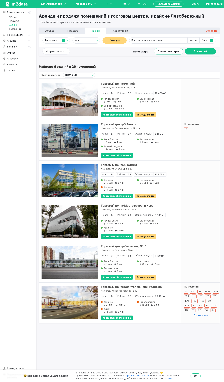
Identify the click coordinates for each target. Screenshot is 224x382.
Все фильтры (140, 52)
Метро (193, 40)
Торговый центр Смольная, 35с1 (123, 246)
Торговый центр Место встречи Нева (127, 205)
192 (208, 296)
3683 (207, 292)
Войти (195, 4)
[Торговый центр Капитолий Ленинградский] (68, 303)
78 (214, 296)
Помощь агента (145, 115)
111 (194, 296)
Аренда (13, 17)
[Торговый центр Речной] (68, 99)
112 (186, 310)
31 (186, 129)
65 (206, 306)
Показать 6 (200, 51)
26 (200, 296)
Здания (13, 25)
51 (186, 292)
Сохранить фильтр (56, 51)
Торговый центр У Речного (119, 124)
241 (214, 306)
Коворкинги (15, 29)
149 (216, 292)
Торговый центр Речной (118, 83)
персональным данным (137, 376)
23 (199, 292)
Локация (115, 40)
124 (193, 292)
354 (187, 296)
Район (207, 40)
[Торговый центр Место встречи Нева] (68, 221)
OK (195, 376)
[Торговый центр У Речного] (68, 140)
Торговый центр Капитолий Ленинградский (132, 286)
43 (200, 306)
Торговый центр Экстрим (119, 165)
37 (193, 310)
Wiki (170, 379)
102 (187, 306)
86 (206, 310)
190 (187, 301)
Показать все (201, 315)
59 (209, 301)
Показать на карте (168, 51)
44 (213, 310)
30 (199, 310)
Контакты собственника (117, 115)
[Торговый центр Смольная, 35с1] (68, 262)
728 (202, 301)
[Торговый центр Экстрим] (68, 181)
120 (194, 301)
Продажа (14, 21)
